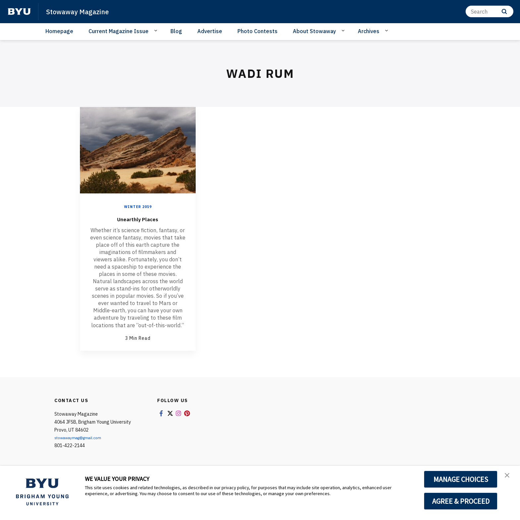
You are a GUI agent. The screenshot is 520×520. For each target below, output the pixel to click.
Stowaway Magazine (83, 11)
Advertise (209, 31)
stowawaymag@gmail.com (82, 438)
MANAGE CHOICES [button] (460, 479)
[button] (509, 477)
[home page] (19, 11)
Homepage (59, 31)
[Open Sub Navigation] (156, 31)
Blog (176, 31)
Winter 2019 (137, 206)
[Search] (489, 11)
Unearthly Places (137, 218)
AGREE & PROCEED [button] (460, 501)
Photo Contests (257, 31)
